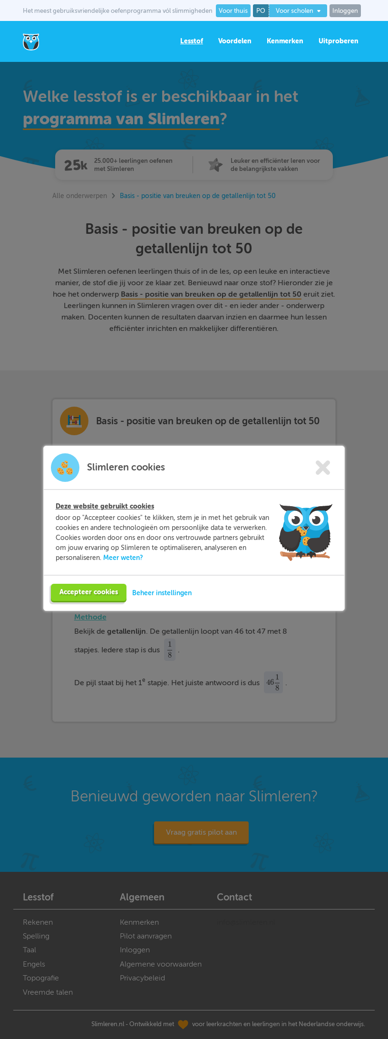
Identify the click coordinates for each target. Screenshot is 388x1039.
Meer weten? (123, 557)
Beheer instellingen (162, 593)
